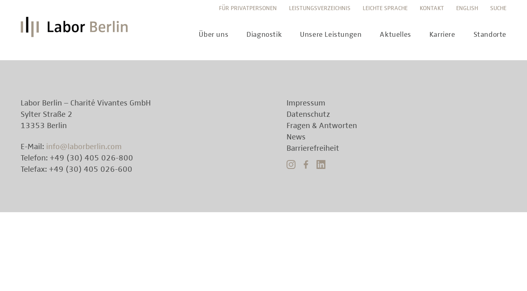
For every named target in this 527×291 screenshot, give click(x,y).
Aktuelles (395, 34)
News (296, 137)
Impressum (306, 103)
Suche (498, 8)
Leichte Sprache (385, 8)
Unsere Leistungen (330, 34)
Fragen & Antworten (322, 126)
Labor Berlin (76, 30)
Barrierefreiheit (313, 148)
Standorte (490, 34)
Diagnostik (264, 34)
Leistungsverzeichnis (320, 8)
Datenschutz (308, 114)
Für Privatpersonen (248, 8)
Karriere (442, 34)
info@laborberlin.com (84, 147)
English (467, 8)
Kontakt (432, 8)
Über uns (213, 34)
